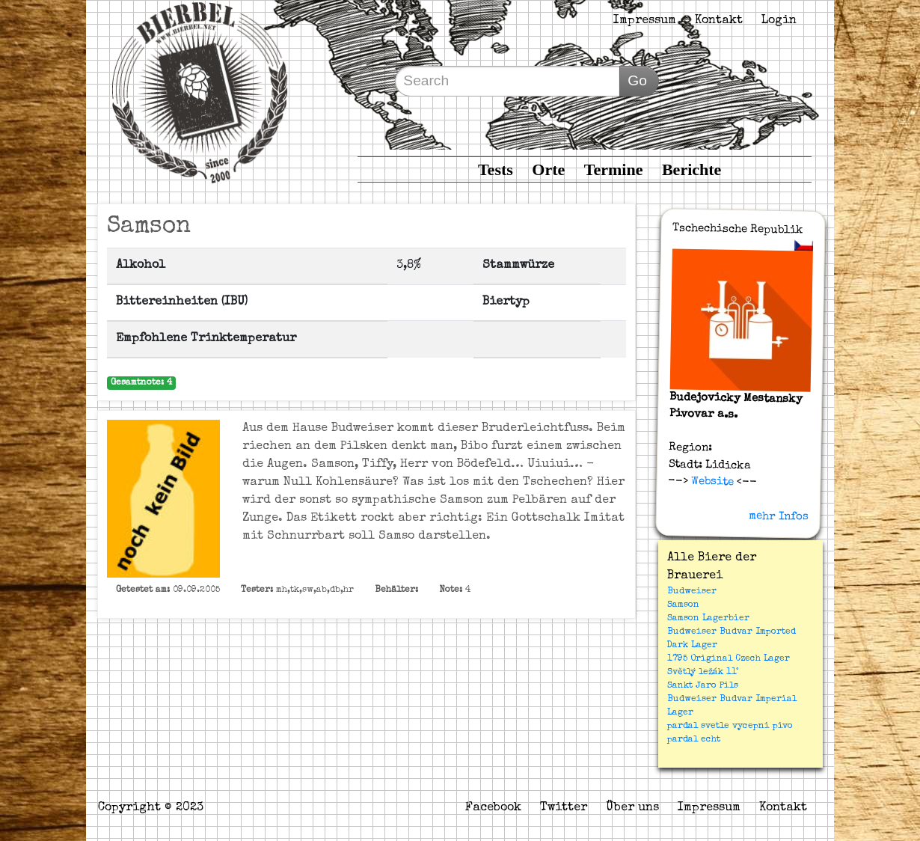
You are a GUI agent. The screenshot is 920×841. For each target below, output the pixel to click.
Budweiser (692, 591)
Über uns (632, 808)
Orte (548, 169)
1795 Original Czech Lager (728, 659)
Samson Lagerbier (708, 618)
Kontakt (719, 21)
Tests (495, 169)
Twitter (563, 808)
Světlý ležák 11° (703, 672)
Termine (613, 169)
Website (711, 482)
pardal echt (693, 740)
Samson (683, 605)
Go (637, 80)
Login (779, 21)
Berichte (691, 169)
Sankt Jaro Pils (702, 686)
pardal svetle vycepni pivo (730, 726)
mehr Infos (779, 516)
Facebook (493, 808)
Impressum (644, 21)
